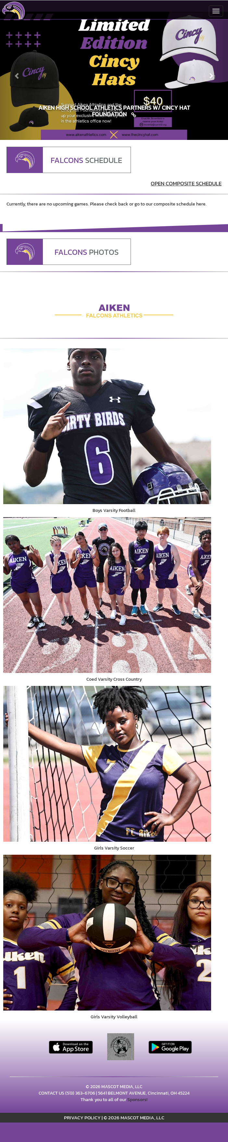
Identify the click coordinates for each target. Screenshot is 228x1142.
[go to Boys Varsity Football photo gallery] (114, 426)
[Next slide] (211, 76)
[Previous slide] (17, 76)
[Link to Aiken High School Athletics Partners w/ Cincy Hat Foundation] (114, 111)
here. (201, 204)
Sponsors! (137, 1099)
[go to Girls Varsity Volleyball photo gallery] (114, 932)
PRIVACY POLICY (82, 1117)
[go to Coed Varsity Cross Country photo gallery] (114, 595)
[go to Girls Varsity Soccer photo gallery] (114, 764)
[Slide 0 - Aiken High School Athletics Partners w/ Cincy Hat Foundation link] (114, 76)
